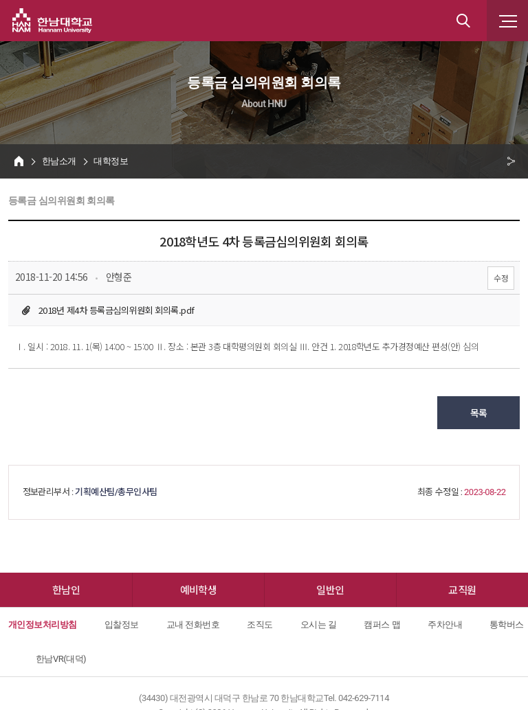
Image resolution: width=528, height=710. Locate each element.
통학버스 (507, 624)
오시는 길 (318, 624)
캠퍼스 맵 (382, 624)
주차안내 (445, 624)
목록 (478, 413)
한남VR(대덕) (61, 659)
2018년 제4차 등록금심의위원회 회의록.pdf (116, 310)
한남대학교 (52, 20)
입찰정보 (121, 624)
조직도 (259, 624)
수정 (501, 278)
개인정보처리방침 (42, 624)
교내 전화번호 (193, 624)
